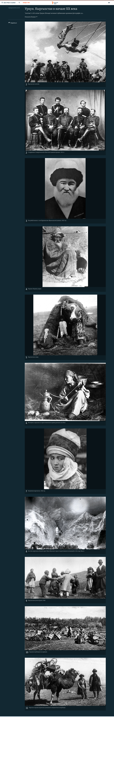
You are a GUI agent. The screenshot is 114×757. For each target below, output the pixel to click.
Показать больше (31, 17)
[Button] (12, 23)
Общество (26, 2)
